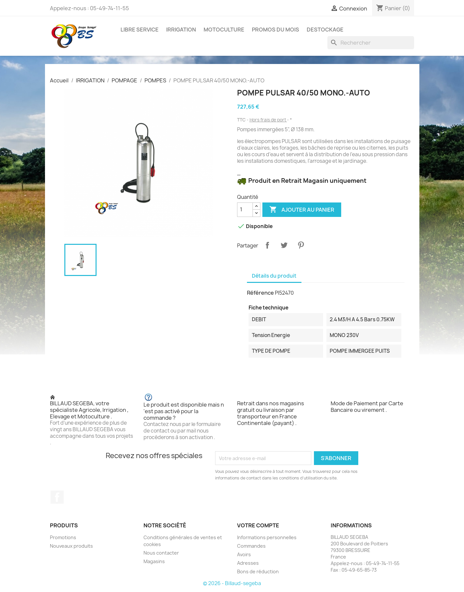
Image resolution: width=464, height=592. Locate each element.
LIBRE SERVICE (140, 29)
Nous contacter (161, 553)
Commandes (251, 546)
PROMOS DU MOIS (275, 29)
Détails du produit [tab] (274, 275)
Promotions (63, 537)
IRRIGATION (181, 29)
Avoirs (244, 554)
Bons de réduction (258, 571)
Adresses (248, 563)
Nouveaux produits (71, 546)
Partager (267, 245)
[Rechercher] (370, 42)
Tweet (284, 245)
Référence (260, 292)
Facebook (57, 497)
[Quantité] (245, 209)
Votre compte (258, 525)
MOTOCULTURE (224, 29)
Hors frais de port (268, 120)
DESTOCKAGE (325, 29)
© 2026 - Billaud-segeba (232, 583)
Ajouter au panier (301, 209)
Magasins (154, 561)
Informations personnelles (267, 537)
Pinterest (300, 245)
